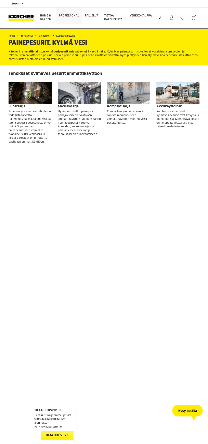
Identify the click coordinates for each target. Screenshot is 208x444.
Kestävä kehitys (166, 366)
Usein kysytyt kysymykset (123, 381)
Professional (69, 15)
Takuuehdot (114, 376)
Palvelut (91, 15)
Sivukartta (162, 371)
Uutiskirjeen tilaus (167, 386)
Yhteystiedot (115, 386)
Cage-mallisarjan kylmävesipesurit (121, 187)
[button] (101, 338)
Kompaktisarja (118, 106)
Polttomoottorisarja (73, 185)
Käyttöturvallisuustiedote (122, 371)
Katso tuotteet (24, 152)
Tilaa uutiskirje (57, 435)
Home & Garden (45, 17)
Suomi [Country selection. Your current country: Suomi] (17, 3)
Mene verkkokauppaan (22, 366)
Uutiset (160, 381)
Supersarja (17, 106)
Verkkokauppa (141, 15)
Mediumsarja (68, 106)
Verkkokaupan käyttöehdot (25, 371)
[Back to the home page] (23, 17)
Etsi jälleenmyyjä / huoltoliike (125, 366)
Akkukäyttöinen (169, 106)
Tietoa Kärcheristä (113, 17)
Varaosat (14, 376)
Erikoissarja (18, 185)
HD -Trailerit (166, 185)
